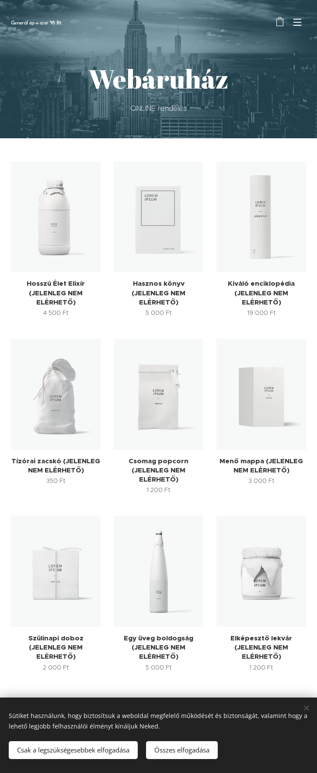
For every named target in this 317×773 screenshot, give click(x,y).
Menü (297, 22)
